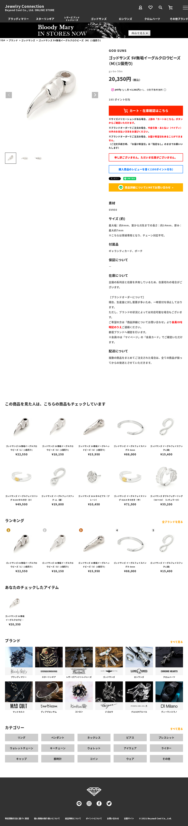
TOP (2, 40)
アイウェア (130, 748)
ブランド (13, 40)
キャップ (21, 759)
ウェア (130, 759)
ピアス (130, 737)
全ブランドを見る (172, 522)
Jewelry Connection (24, 6)
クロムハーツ (152, 19)
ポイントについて (94, 818)
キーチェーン (58, 748)
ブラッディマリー (18, 19)
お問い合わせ (113, 818)
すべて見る (176, 642)
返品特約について (73, 818)
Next (95, 95)
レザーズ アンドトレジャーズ (72, 18)
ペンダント (57, 737)
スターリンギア (45, 19)
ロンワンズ (125, 19)
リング (21, 737)
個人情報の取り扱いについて (47, 818)
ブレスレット (166, 737)
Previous (9, 95)
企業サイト (129, 818)
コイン (94, 759)
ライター (166, 748)
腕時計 (58, 759)
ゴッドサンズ (99, 19)
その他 (166, 759)
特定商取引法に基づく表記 (17, 818)
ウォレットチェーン (21, 748)
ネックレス (93, 737)
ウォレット (93, 748)
